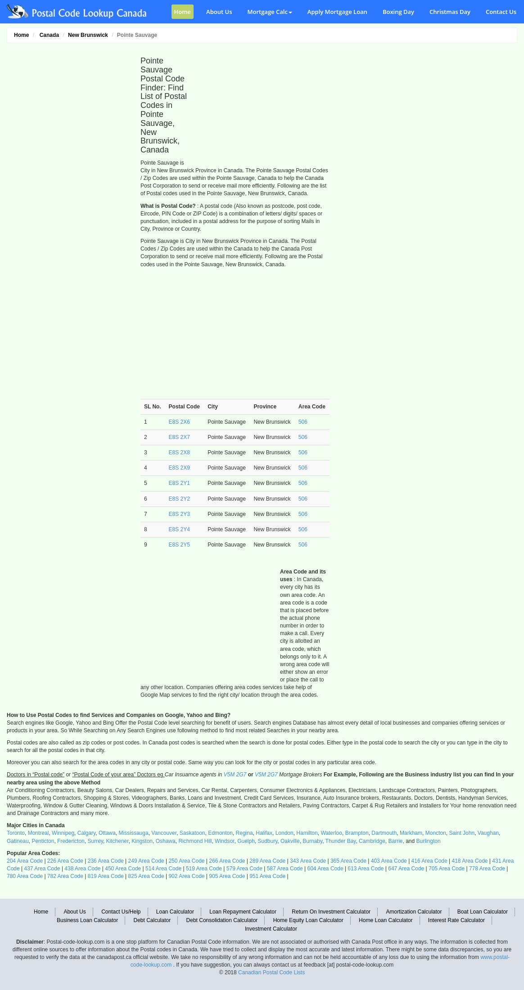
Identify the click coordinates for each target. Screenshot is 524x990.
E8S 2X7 (179, 437)
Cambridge (372, 841)
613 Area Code (366, 868)
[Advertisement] (68, 183)
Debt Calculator (152, 920)
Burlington (428, 841)
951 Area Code (267, 876)
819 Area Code (106, 876)
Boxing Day (398, 12)
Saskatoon (192, 833)
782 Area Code (65, 876)
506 (302, 422)
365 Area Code (348, 861)
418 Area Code (470, 861)
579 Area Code (244, 868)
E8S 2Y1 (179, 483)
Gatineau (18, 841)
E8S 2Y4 (179, 529)
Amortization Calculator (414, 912)
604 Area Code (325, 868)
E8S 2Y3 (179, 514)
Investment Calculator (271, 929)
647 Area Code (406, 868)
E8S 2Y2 (179, 499)
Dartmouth (384, 833)
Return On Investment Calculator (331, 912)
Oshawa (166, 841)
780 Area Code (25, 876)
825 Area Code (146, 876)
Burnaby (312, 841)
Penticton (43, 841)
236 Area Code (106, 861)
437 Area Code (42, 868)
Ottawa (107, 833)
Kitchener (117, 841)
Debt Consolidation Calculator (222, 920)
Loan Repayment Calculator (242, 912)
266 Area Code (227, 861)
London (285, 833)
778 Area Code (487, 868)
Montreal (38, 833)
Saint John (461, 833)
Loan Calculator (175, 912)
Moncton (435, 833)
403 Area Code (389, 861)
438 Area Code (82, 868)
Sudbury (268, 841)
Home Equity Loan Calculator (308, 920)
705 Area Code (447, 868)
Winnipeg (63, 833)
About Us (219, 12)
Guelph (246, 841)
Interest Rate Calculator (456, 920)
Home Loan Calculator (385, 920)
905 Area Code (227, 876)
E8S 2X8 (179, 452)
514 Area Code (163, 868)
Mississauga (134, 833)
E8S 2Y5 (179, 545)
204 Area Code (25, 861)
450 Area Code (123, 868)
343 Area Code (308, 861)
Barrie (395, 841)
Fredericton (71, 841)
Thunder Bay (340, 841)
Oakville (290, 841)
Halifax (264, 833)
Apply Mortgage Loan (337, 12)
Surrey (95, 841)
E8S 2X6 (179, 422)
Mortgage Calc (270, 12)
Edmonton (220, 833)
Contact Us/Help (120, 912)
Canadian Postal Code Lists (271, 972)
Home (182, 12)
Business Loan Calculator (87, 920)
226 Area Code (65, 861)
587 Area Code (285, 868)
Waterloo (331, 833)
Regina (244, 833)
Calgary (86, 833)
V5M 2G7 (235, 774)
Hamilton (306, 833)
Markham (411, 833)
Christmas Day (449, 12)
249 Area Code (146, 861)
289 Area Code (267, 861)
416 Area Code (429, 861)
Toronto (16, 833)
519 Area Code (204, 868)
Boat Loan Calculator (482, 912)
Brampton (357, 833)
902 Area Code (186, 876)
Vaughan (488, 833)
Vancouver (163, 833)
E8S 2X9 (179, 468)
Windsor (224, 841)
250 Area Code (186, 861)
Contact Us (501, 12)
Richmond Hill (195, 841)
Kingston (142, 841)
